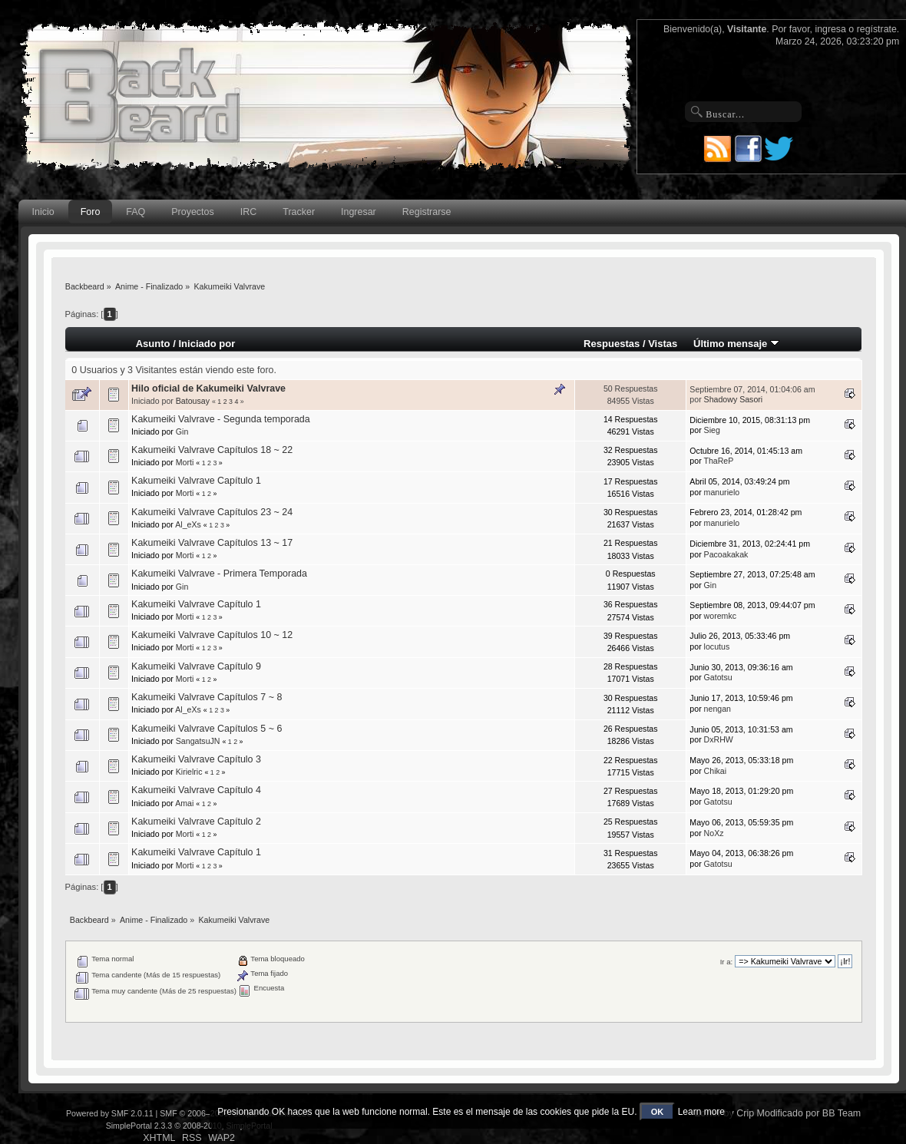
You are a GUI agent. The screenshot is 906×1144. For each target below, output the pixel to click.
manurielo (722, 492)
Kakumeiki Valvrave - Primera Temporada (219, 573)
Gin (182, 431)
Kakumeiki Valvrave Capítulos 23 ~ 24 (212, 512)
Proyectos (192, 212)
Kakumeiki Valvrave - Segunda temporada (220, 419)
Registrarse (426, 212)
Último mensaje (736, 343)
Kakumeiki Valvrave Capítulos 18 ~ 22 (212, 450)
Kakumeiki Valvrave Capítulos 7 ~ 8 (206, 697)
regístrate (877, 29)
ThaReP (718, 460)
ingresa (830, 29)
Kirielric (189, 771)
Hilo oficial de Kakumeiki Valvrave (208, 388)
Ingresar (358, 212)
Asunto (153, 343)
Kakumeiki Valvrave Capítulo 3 (196, 759)
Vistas (662, 343)
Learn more (701, 1111)
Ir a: (726, 961)
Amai (184, 803)
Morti (185, 462)
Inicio (43, 212)
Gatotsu (718, 677)
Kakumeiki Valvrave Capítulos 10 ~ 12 (212, 635)
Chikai (715, 770)
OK (657, 1111)
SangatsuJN (198, 741)
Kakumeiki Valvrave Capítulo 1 (196, 480)
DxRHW (718, 739)
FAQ (135, 212)
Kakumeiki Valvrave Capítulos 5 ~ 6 (206, 728)
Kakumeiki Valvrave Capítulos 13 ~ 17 (212, 542)
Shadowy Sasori (733, 399)
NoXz (714, 833)
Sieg (712, 430)
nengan (717, 708)
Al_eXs (188, 524)
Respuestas (612, 343)
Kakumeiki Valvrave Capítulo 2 (196, 821)
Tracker (299, 212)
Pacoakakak (726, 554)
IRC (248, 212)
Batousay (193, 400)
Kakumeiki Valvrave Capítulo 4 (196, 790)
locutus (717, 646)
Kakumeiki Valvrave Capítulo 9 (196, 666)
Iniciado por (206, 343)
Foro (91, 212)
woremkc (720, 615)
